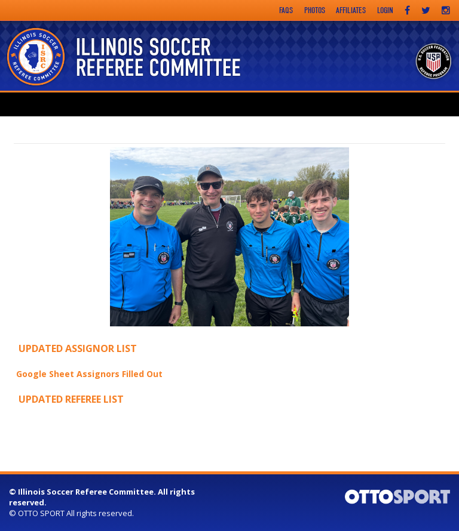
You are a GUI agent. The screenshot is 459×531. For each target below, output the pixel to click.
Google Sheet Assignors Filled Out (89, 373)
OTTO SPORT (41, 513)
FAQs (286, 10)
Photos (314, 10)
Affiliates (351, 10)
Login (385, 10)
